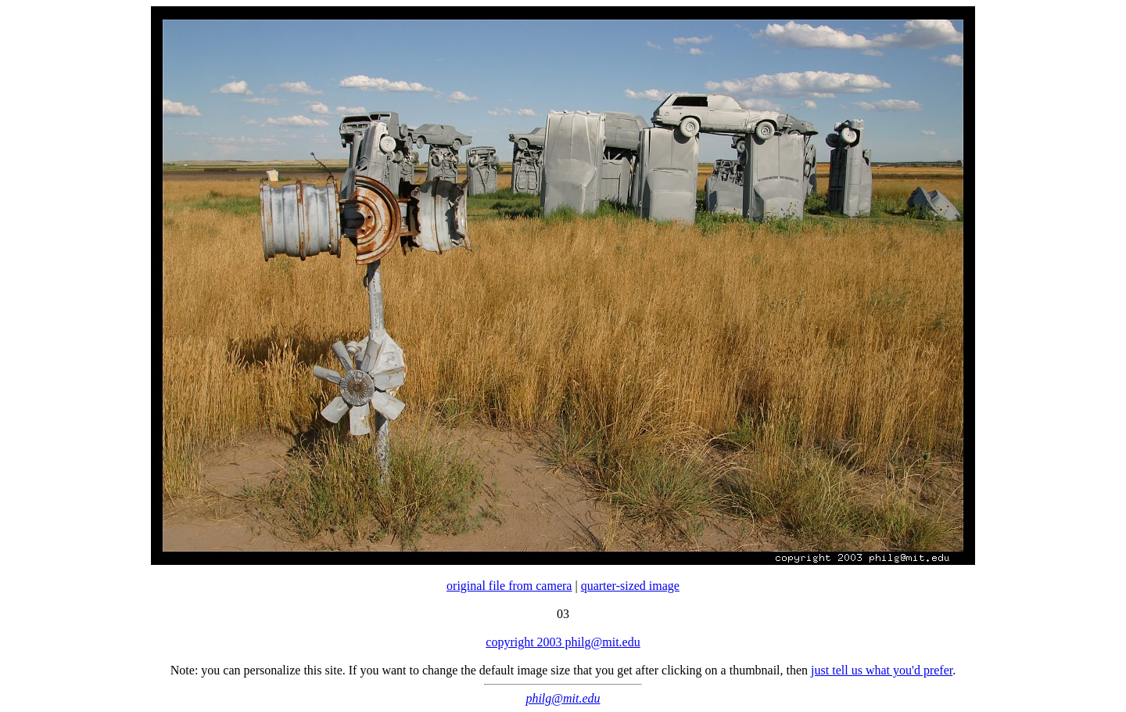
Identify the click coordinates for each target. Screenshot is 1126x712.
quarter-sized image (630, 585)
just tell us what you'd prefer (881, 670)
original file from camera (509, 585)
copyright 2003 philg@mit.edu (563, 642)
